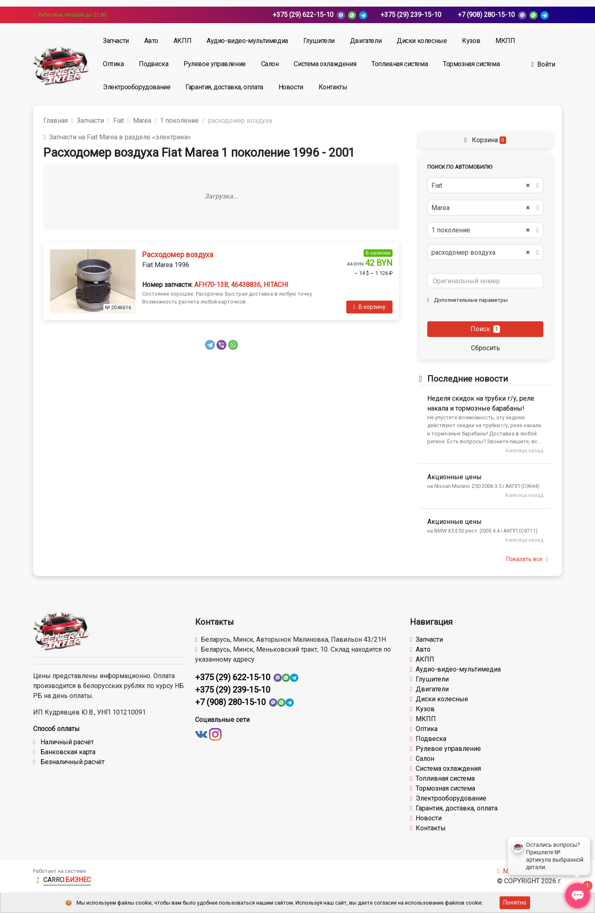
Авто (151, 41)
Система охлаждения (325, 64)
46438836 (246, 285)
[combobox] (485, 185)
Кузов (471, 41)
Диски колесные (422, 41)
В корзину (369, 307)
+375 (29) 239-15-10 (411, 15)
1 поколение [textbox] (480, 230)
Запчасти (116, 41)
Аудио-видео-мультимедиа (247, 41)
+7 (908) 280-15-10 (486, 15)
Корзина (485, 140)
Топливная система (399, 64)
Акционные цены (454, 477)
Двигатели (365, 41)
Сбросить (485, 348)
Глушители (319, 41)
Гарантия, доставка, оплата (224, 87)
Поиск (485, 329)
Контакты (333, 87)
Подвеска (153, 64)
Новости (290, 87)
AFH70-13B (211, 285)
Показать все (527, 559)
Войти (543, 64)
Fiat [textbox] (480, 185)
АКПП (182, 41)
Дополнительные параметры (467, 300)
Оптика (113, 64)
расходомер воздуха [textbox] (480, 252)
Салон (270, 64)
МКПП (505, 41)
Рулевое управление (214, 64)
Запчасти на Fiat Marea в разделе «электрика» (117, 137)
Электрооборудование (136, 87)
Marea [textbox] (480, 208)
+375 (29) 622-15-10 (303, 15)
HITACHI (276, 285)
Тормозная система (471, 64)
